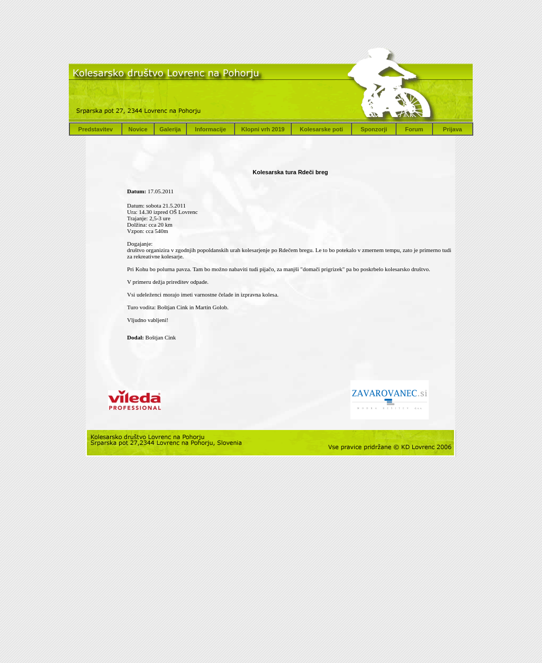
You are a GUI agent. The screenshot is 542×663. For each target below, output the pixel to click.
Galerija (169, 129)
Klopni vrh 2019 (263, 129)
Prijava (452, 129)
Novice (137, 129)
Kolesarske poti (321, 129)
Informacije (210, 129)
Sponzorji (373, 129)
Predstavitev (95, 129)
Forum (414, 129)
